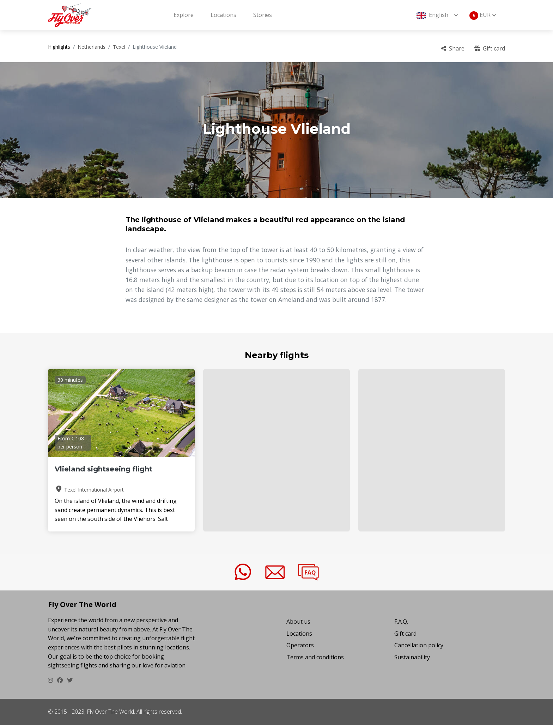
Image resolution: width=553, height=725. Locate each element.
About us (298, 621)
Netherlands (91, 46)
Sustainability (412, 657)
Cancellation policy (418, 645)
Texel (119, 46)
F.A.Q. (401, 621)
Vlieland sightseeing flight (103, 469)
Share (452, 48)
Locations (223, 15)
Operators (300, 645)
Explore (184, 15)
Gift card (489, 48)
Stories (262, 15)
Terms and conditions (315, 657)
